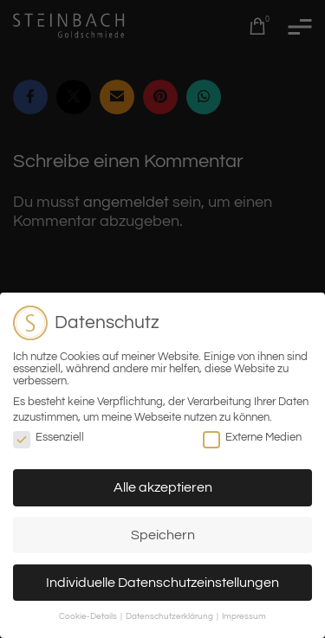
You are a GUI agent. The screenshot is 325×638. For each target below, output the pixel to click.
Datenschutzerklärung (170, 616)
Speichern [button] (163, 535)
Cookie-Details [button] (89, 616)
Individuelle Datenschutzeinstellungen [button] (162, 583)
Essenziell (48, 437)
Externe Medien (252, 437)
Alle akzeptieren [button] (163, 487)
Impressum (244, 616)
